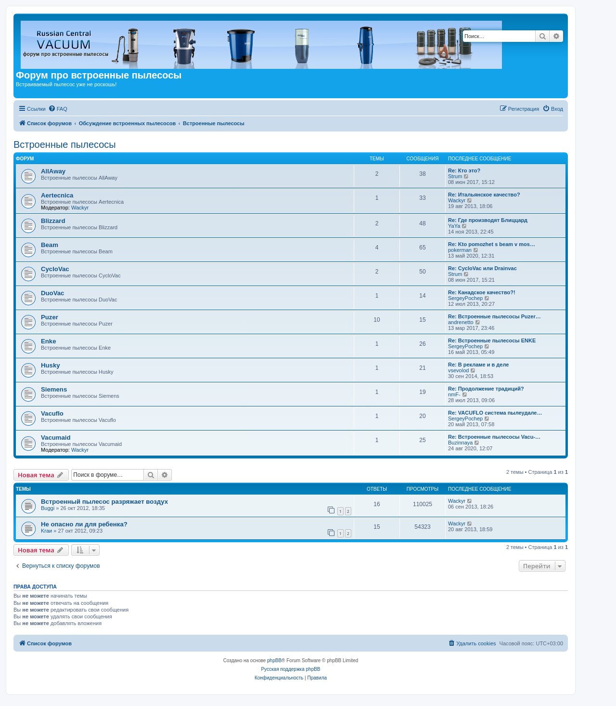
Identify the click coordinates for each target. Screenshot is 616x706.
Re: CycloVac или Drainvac (482, 268)
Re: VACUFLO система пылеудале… (495, 413)
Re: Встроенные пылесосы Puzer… (494, 316)
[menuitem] (57, 109)
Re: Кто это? (464, 170)
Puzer (49, 317)
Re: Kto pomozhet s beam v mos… (491, 244)
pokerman (460, 250)
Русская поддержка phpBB (290, 669)
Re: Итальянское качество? (484, 194)
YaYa (454, 226)
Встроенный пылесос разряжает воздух (104, 501)
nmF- (454, 394)
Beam (49, 244)
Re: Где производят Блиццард (487, 220)
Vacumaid (56, 437)
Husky (50, 365)
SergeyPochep (465, 298)
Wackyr (80, 207)
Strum (455, 176)
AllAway (53, 171)
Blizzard (53, 220)
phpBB (274, 660)
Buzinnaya (460, 442)
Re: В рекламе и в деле (478, 364)
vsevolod (458, 370)
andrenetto (461, 322)
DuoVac (52, 293)
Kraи (46, 531)
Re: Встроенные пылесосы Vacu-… (494, 437)
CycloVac (55, 269)
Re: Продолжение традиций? (486, 389)
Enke (48, 341)
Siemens (54, 389)
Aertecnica (57, 195)
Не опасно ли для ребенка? (84, 524)
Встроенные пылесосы (64, 144)
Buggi (47, 508)
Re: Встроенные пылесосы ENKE (492, 340)
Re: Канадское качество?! (481, 292)
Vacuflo (52, 413)
